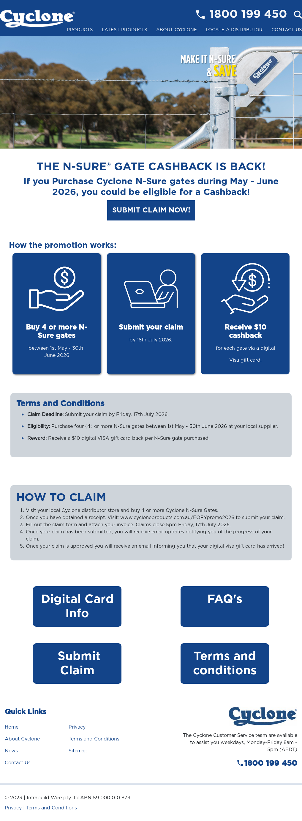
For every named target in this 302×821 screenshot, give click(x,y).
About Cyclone (176, 29)
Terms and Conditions (94, 739)
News (11, 751)
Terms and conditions (225, 663)
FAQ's (224, 599)
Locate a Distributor (234, 29)
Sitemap (78, 751)
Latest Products (124, 29)
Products (80, 29)
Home (11, 727)
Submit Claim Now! (151, 210)
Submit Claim (77, 663)
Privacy (77, 727)
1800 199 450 (248, 14)
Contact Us (286, 29)
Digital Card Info (77, 606)
